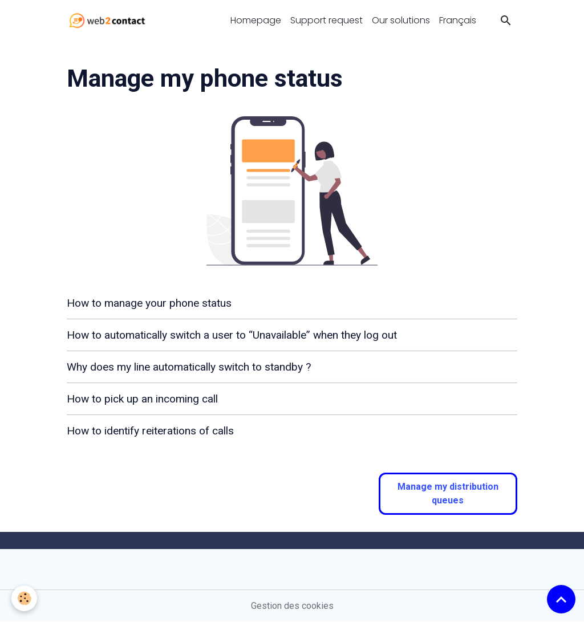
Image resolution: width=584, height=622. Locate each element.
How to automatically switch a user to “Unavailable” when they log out (232, 335)
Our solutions (401, 20)
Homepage (255, 20)
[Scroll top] (561, 599)
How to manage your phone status (149, 303)
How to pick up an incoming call (142, 398)
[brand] (109, 20)
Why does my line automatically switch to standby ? (189, 366)
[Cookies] (24, 598)
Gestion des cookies (292, 605)
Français (457, 20)
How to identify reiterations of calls (150, 430)
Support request (326, 20)
